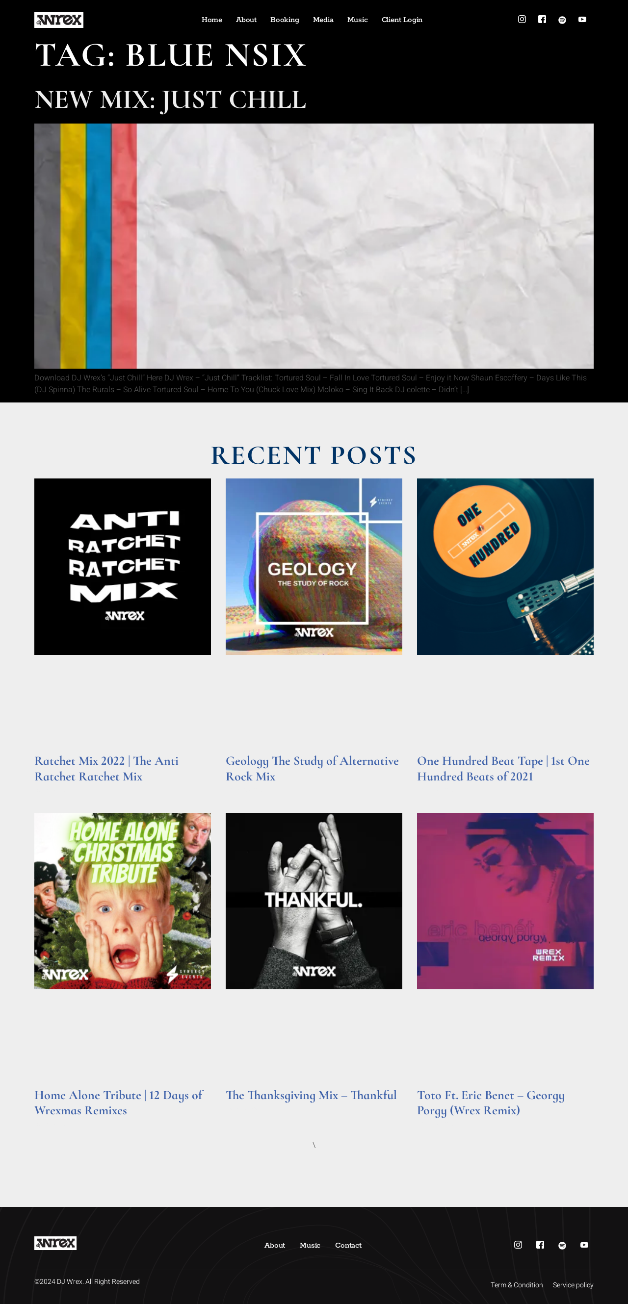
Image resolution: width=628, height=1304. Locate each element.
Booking (284, 20)
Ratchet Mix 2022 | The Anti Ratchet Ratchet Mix (106, 768)
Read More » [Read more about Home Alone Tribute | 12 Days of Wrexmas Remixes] (53, 1124)
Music (357, 20)
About (246, 20)
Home (212, 20)
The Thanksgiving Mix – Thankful (311, 1095)
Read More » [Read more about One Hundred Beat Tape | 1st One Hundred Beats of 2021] (436, 790)
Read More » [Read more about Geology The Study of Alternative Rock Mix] (244, 790)
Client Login (402, 20)
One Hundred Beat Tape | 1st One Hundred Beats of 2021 (503, 768)
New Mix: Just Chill (170, 99)
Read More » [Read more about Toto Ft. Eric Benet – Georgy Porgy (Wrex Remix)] (436, 1124)
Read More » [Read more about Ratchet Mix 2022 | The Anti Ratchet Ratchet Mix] (53, 790)
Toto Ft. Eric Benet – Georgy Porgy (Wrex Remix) (491, 1102)
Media (323, 20)
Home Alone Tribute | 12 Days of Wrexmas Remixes (118, 1102)
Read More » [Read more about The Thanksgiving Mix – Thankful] (244, 1108)
